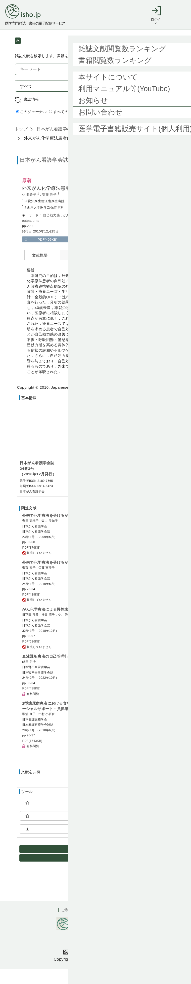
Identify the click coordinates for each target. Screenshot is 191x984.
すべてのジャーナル (68, 127)
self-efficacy (116, 230)
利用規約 (100, 925)
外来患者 (96, 230)
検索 (164, 101)
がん (67, 230)
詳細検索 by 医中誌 (159, 127)
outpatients (30, 236)
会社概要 (125, 925)
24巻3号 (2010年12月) (105, 144)
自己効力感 (52, 230)
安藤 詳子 (49, 210)
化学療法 (80, 230)
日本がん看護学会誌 (55, 144)
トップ (21, 144)
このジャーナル (31, 127)
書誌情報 (31, 114)
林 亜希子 (29, 210)
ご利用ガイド (72, 925)
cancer (133, 230)
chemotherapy (152, 230)
